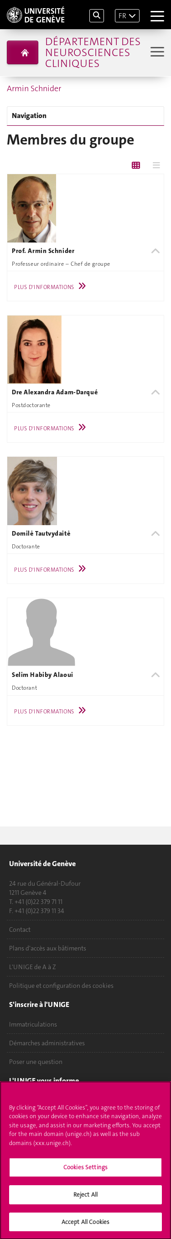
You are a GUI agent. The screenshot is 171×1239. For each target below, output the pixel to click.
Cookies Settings (85, 1170)
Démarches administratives (47, 1043)
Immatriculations (33, 1024)
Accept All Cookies (85, 1225)
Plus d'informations (52, 287)
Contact (20, 929)
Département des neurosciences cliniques (92, 52)
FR (122, 16)
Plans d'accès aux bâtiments (47, 948)
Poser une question (35, 1062)
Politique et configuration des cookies (61, 985)
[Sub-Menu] (156, 53)
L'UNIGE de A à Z (32, 967)
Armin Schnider (34, 88)
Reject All (85, 1197)
